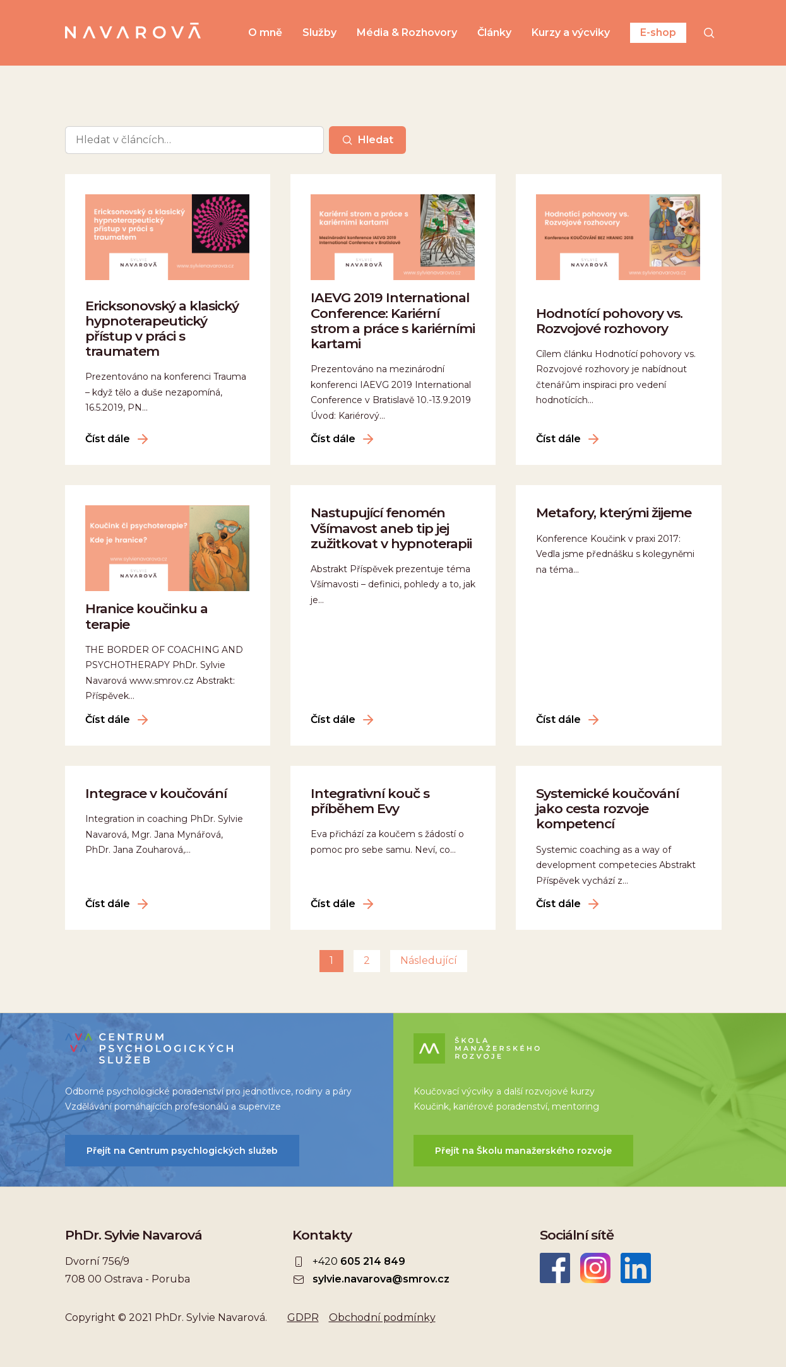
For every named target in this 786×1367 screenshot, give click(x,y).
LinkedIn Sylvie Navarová (636, 1268)
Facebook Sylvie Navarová (555, 1268)
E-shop (658, 32)
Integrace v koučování (156, 793)
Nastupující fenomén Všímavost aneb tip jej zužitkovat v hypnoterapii (391, 528)
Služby (319, 33)
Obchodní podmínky (382, 1317)
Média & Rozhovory (407, 33)
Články (494, 33)
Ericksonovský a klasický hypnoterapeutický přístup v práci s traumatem (162, 328)
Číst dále (107, 439)
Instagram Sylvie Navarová (595, 1268)
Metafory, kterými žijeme (613, 512)
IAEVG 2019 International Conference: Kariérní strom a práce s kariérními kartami (393, 320)
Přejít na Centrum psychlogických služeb (182, 1150)
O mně (265, 33)
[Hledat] (709, 32)
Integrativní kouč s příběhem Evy (370, 800)
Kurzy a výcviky (571, 33)
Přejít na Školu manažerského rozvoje (523, 1150)
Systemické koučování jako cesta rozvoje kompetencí (607, 808)
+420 (359, 1261)
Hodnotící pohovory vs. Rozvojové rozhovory (609, 320)
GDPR (303, 1317)
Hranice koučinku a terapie (146, 616)
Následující (428, 960)
